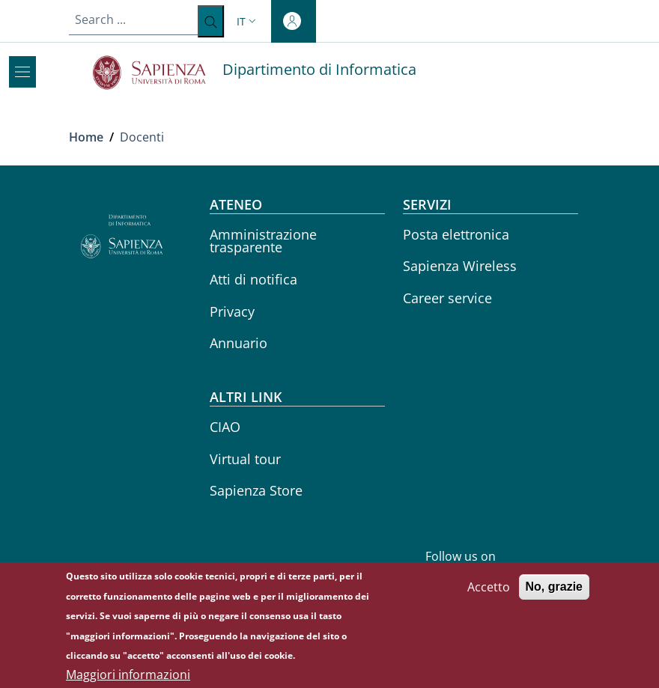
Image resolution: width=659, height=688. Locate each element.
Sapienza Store (256, 490)
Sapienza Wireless (460, 266)
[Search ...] (211, 21)
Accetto (488, 593)
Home (86, 137)
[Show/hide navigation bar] (22, 72)
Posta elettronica (456, 234)
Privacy (232, 311)
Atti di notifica (253, 279)
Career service (447, 298)
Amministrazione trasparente (263, 241)
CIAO (225, 427)
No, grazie (554, 592)
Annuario (238, 343)
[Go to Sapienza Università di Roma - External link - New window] (157, 73)
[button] (248, 21)
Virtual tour (245, 459)
